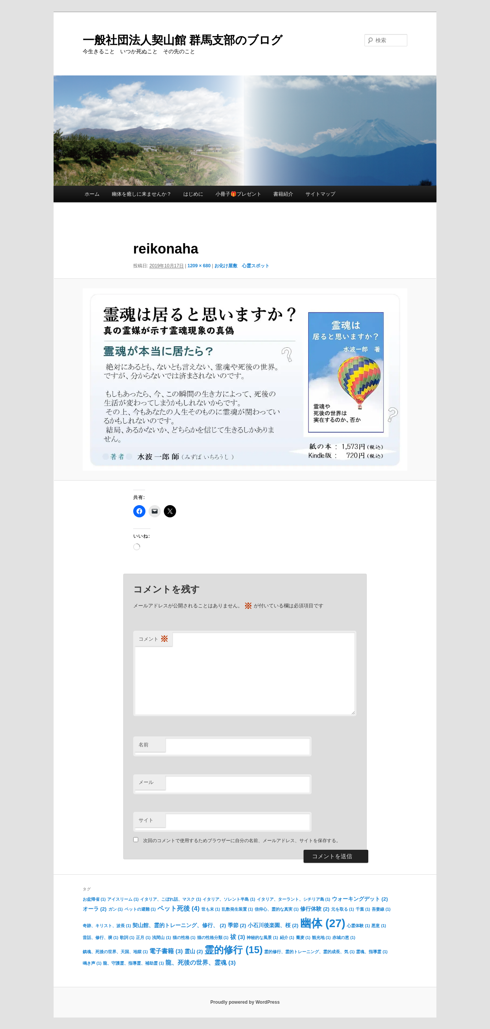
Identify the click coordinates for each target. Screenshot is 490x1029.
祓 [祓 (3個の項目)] (237, 937)
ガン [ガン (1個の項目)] (115, 909)
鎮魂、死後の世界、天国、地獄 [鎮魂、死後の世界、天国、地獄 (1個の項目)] (115, 951)
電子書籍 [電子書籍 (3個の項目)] (166, 951)
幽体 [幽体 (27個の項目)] (322, 923)
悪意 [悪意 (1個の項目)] (378, 925)
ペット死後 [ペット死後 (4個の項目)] (178, 908)
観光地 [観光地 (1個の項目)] (321, 937)
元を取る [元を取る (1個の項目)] (342, 909)
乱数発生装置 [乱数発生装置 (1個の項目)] (237, 909)
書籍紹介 (283, 194)
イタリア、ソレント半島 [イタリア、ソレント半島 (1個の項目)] (229, 899)
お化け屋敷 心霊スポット (242, 265)
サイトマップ (320, 194)
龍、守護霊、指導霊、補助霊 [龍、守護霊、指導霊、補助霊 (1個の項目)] (133, 963)
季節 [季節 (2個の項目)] (237, 925)
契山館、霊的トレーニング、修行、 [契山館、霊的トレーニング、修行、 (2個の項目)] (179, 925)
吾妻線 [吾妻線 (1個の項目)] (381, 909)
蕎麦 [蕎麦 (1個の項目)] (303, 937)
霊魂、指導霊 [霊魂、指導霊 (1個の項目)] (371, 951)
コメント (153, 639)
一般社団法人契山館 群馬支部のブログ (183, 40)
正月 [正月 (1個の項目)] (143, 937)
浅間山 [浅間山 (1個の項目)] (161, 937)
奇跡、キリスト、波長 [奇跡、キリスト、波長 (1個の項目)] (107, 925)
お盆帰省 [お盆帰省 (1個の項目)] (94, 899)
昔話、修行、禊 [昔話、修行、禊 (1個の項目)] (100, 937)
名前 (144, 745)
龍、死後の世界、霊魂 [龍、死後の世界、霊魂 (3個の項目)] (200, 962)
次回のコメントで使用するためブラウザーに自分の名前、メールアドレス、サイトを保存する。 (242, 840)
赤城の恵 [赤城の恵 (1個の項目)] (343, 937)
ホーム (92, 194)
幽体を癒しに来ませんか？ (142, 194)
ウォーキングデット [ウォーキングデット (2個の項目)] (360, 899)
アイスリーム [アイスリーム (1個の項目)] (123, 899)
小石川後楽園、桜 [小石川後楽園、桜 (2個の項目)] (273, 925)
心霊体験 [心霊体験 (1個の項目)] (358, 925)
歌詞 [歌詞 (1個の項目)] (127, 937)
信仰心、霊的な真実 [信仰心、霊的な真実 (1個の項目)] (277, 909)
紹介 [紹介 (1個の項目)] (287, 937)
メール (146, 782)
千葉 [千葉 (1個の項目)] (363, 909)
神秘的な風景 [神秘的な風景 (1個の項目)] (262, 937)
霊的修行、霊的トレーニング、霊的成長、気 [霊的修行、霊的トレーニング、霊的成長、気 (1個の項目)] (309, 951)
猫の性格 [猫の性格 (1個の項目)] (184, 937)
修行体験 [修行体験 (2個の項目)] (314, 909)
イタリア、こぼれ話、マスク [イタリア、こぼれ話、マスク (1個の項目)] (170, 899)
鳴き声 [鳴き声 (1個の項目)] (92, 963)
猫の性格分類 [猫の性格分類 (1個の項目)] (213, 937)
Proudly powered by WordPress (244, 1002)
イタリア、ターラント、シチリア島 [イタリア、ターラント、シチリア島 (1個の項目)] (293, 899)
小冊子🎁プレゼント (238, 194)
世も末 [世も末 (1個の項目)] (210, 909)
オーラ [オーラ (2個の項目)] (94, 909)
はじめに (193, 194)
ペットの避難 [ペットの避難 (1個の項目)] (140, 909)
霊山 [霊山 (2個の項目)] (194, 951)
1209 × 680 (199, 265)
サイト (146, 820)
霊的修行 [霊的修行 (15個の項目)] (233, 949)
